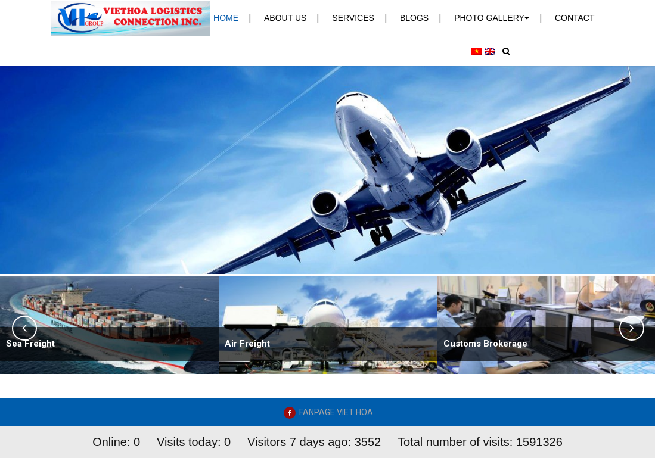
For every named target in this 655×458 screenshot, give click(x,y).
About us (285, 18)
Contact (575, 18)
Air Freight (247, 343)
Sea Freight (30, 343)
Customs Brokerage (485, 343)
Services (353, 18)
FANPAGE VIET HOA (336, 412)
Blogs (414, 18)
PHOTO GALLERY (491, 18)
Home (225, 18)
